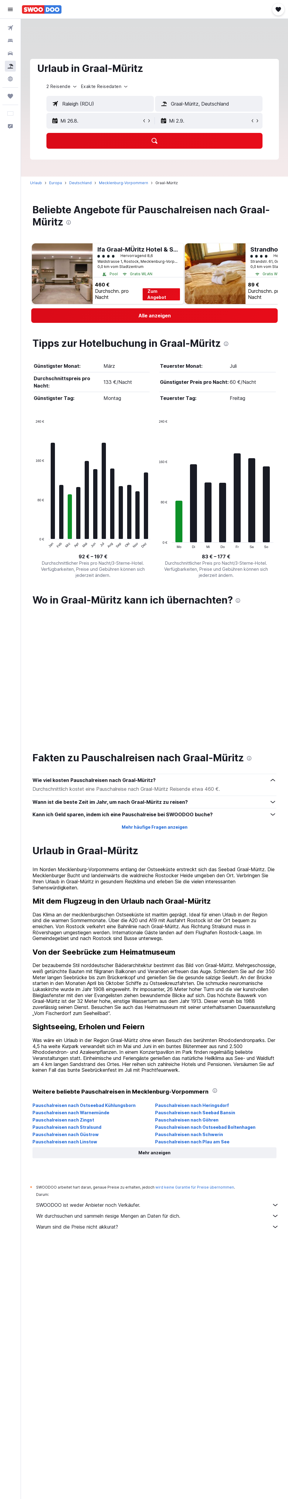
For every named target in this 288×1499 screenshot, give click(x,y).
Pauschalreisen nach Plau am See (192, 1010)
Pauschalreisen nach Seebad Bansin (195, 981)
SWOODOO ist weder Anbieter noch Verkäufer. (157, 1074)
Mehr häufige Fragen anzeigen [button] (155, 696)
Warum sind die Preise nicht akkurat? (157, 1095)
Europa (55, 183)
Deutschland (80, 183)
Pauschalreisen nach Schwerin (189, 1003)
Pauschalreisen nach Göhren (187, 988)
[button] (10, 9)
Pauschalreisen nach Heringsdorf (192, 974)
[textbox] (100, 104)
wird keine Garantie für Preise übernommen (194, 1056)
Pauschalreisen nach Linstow (64, 1010)
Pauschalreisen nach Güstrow (65, 1003)
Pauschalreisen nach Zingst (63, 988)
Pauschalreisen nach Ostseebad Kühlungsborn (84, 974)
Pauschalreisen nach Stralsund (66, 996)
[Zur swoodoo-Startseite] (42, 9)
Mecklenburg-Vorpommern (123, 183)
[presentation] (68, 222)
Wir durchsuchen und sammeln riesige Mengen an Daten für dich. (157, 1084)
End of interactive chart (32, 543)
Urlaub (36, 183)
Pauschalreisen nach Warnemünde (70, 981)
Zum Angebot (156, 294)
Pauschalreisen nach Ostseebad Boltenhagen (205, 996)
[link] (154, 315)
